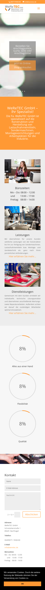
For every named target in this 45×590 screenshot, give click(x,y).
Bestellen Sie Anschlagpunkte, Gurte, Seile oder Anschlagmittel (22, 50)
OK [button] (22, 584)
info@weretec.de (11, 547)
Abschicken (31, 514)
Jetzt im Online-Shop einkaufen (22, 66)
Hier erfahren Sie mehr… (22, 256)
